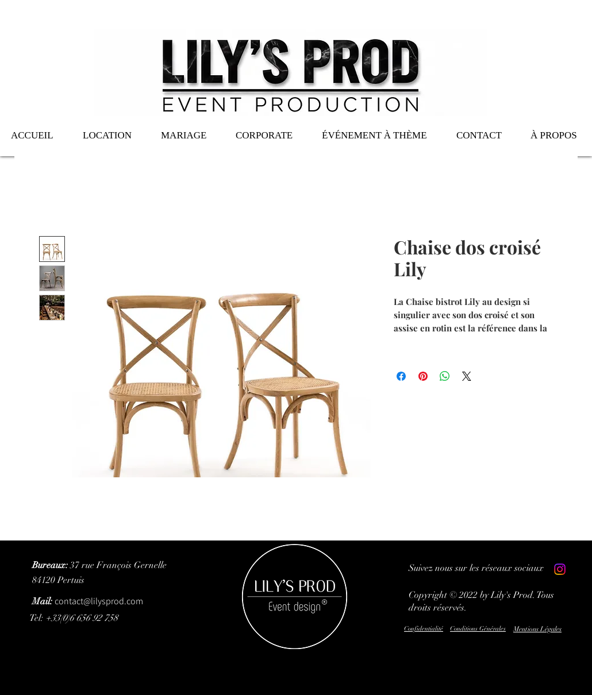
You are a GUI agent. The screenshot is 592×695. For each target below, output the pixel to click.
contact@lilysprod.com (87, 601)
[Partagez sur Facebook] (401, 376)
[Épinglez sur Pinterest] (423, 376)
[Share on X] (467, 376)
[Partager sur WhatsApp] (445, 376)
